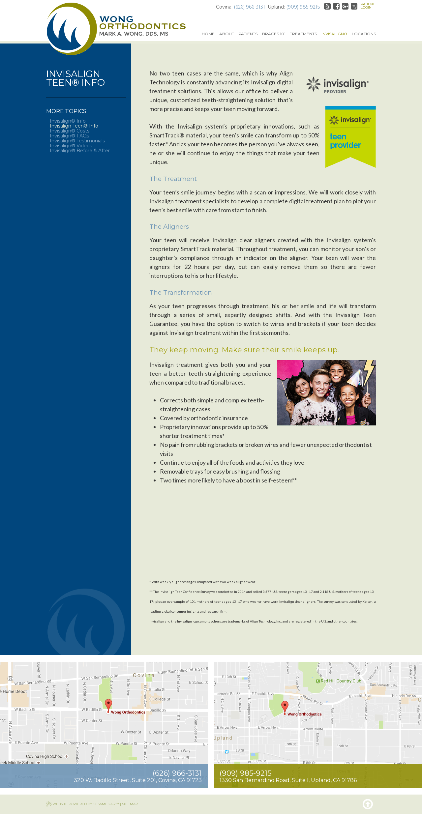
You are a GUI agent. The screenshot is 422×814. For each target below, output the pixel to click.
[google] (345, 6)
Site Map (130, 804)
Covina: (224, 7)
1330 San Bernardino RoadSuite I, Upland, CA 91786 (288, 780)
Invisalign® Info (68, 121)
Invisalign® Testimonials (77, 140)
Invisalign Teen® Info (74, 126)
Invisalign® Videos (71, 145)
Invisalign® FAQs (69, 135)
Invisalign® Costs (69, 131)
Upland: (276, 7)
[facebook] (336, 6)
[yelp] (327, 6)
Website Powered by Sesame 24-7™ (85, 804)
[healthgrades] (354, 6)
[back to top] (368, 804)
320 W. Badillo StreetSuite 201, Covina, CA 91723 (138, 780)
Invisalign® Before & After (80, 150)
